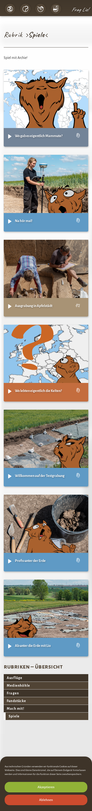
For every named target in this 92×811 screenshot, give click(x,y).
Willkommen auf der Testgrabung (40, 476)
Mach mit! (15, 708)
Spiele (14, 716)
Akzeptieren (46, 787)
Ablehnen (46, 800)
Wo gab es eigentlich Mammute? (38, 136)
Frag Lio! (80, 9)
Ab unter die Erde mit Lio (33, 646)
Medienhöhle (18, 685)
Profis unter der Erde (30, 561)
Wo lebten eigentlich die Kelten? (38, 391)
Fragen (13, 693)
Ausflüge (15, 678)
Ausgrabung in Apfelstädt (33, 306)
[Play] (10, 136)
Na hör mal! (23, 221)
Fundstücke (16, 701)
